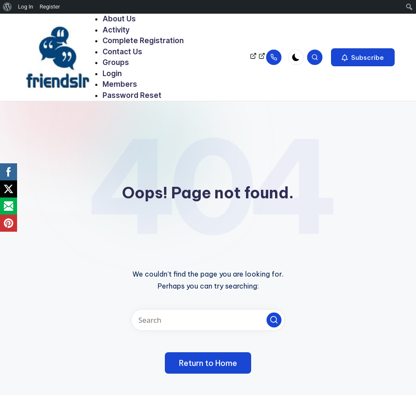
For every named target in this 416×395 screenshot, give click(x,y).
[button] (363, 57)
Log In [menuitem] (25, 6)
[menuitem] (7, 7)
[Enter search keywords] (208, 320)
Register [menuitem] (50, 6)
